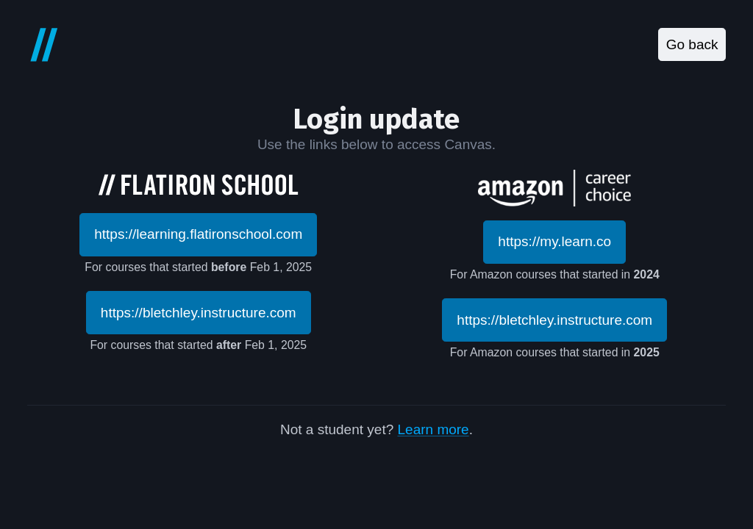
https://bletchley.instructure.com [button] (198, 312)
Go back (692, 44)
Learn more (433, 429)
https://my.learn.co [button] (554, 241)
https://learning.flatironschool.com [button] (198, 234)
